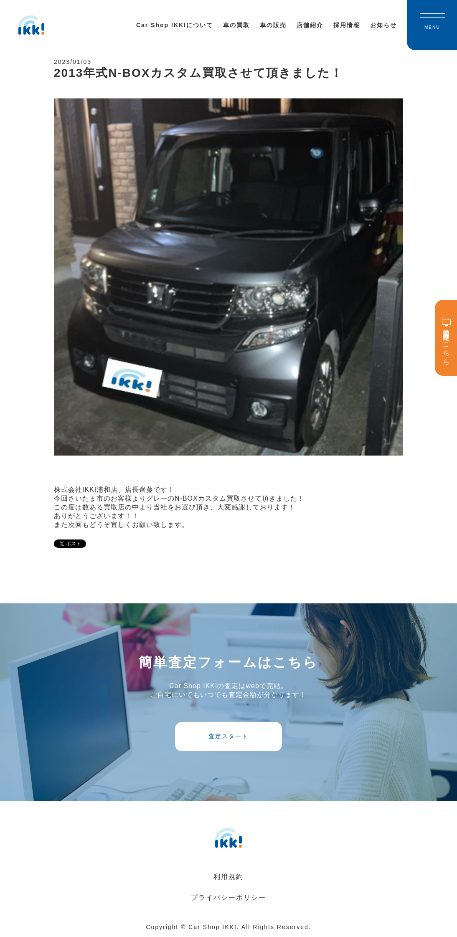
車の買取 (236, 25)
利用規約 (228, 876)
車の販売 (273, 25)
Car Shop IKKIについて (174, 25)
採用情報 (346, 25)
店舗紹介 (310, 25)
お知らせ (383, 25)
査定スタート (228, 736)
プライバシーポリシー (228, 897)
